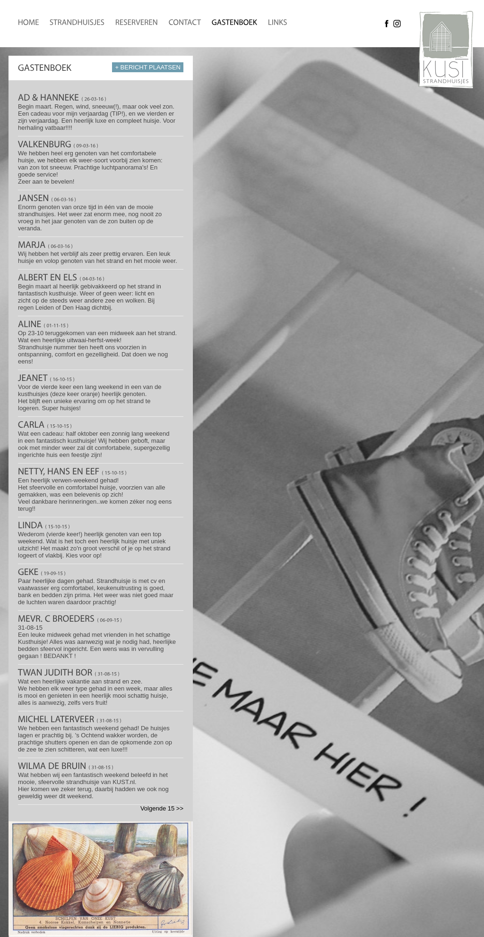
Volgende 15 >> (161, 808)
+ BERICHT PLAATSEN (148, 67)
